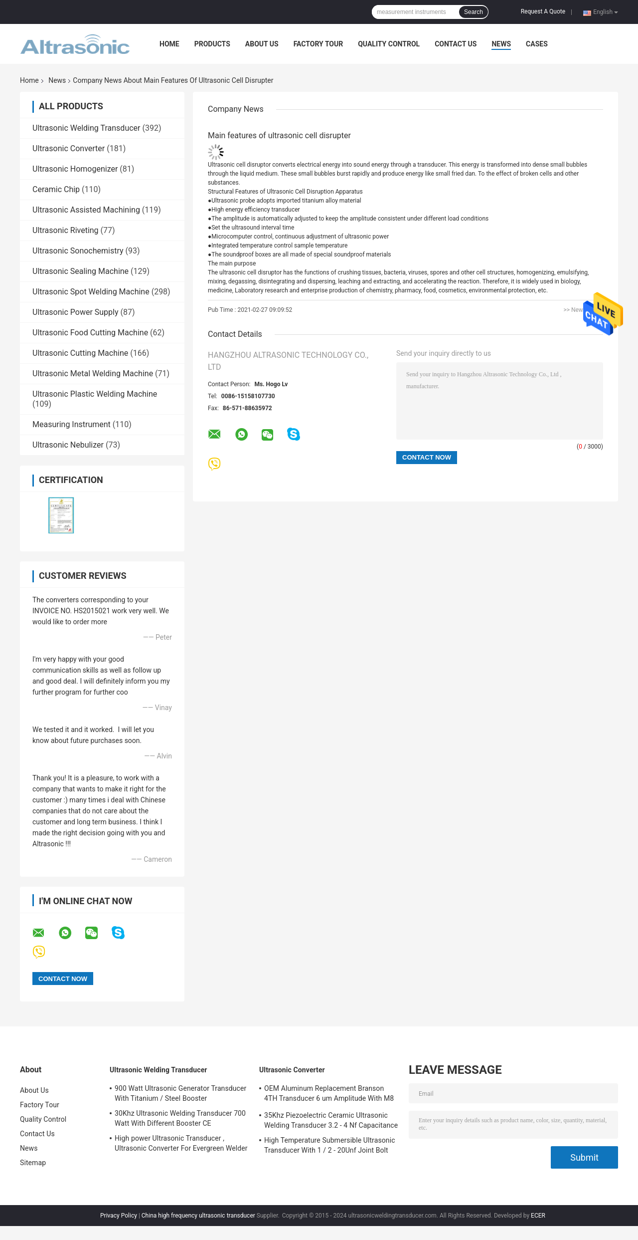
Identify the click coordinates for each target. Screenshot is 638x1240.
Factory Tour (318, 44)
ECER (538, 1215)
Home (169, 44)
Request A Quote (543, 11)
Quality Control (389, 44)
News (501, 44)
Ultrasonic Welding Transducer (86, 128)
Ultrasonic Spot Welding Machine (91, 291)
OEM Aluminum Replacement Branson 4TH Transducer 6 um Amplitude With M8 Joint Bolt (329, 1094)
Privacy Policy (118, 1215)
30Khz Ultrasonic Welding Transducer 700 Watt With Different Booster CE (180, 1118)
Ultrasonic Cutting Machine (80, 353)
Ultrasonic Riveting (65, 230)
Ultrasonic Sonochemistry (78, 250)
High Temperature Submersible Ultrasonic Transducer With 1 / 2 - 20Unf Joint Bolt (329, 1145)
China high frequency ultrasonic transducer (198, 1215)
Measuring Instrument (71, 424)
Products (212, 44)
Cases (537, 44)
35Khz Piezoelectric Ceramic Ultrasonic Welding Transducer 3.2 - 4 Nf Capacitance (331, 1120)
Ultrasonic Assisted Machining (86, 210)
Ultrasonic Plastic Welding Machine (94, 394)
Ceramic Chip (56, 189)
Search (473, 11)
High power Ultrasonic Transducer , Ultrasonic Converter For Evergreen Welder (181, 1143)
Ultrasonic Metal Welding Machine (92, 373)
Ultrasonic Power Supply (75, 312)
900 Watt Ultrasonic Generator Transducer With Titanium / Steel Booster (180, 1093)
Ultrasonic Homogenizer (75, 169)
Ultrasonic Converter (68, 148)
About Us (262, 44)
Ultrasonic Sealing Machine (80, 271)
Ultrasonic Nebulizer (68, 445)
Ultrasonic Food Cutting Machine (90, 332)
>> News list (579, 309)
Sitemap (33, 1163)
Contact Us (456, 44)
